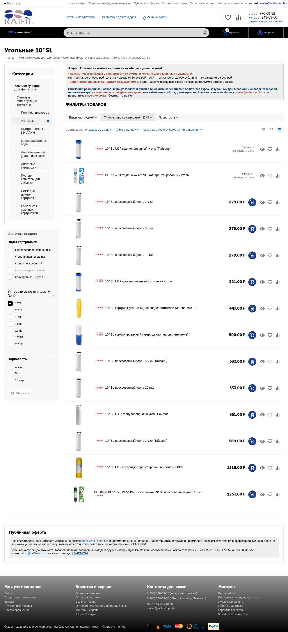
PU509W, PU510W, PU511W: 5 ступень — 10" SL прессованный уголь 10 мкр (148, 493)
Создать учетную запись (20, 597)
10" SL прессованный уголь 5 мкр (124, 228)
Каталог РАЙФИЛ (32, 32)
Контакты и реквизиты (232, 3)
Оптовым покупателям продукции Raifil (101, 605)
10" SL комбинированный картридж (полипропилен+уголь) (141, 334)
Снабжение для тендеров (119, 17)
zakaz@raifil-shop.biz (34, 553)
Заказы (9, 601)
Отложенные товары (18, 605)
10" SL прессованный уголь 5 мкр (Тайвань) (131, 361)
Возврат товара (86, 601)
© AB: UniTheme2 (113, 626)
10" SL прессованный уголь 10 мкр (124, 255)
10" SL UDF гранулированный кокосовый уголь (133, 281)
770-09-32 (264, 13)
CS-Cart (70, 626)
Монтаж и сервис (87, 610)
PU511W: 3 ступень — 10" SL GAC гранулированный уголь (142, 175)
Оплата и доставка (174, 3)
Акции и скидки (157, 17)
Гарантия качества (202, 3)
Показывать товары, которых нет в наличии (172, 130)
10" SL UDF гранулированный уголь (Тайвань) (133, 148)
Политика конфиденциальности (110, 3)
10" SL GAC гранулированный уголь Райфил (132, 414)
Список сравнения (16, 610)
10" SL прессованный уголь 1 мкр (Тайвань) (131, 440)
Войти (8, 593)
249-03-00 (265, 18)
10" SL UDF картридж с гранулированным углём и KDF (139, 467)
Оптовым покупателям (80, 17)
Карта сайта (78, 3)
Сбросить (20, 393)
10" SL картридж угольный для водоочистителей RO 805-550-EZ (146, 308)
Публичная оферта (146, 3)
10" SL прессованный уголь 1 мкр (124, 201)
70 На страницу (127, 130)
